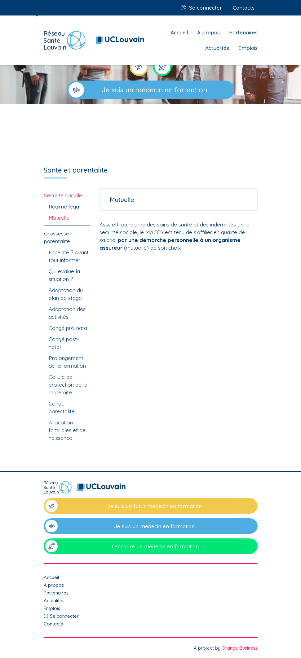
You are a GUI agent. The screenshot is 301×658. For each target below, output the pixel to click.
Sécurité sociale (63, 195)
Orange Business (240, 648)
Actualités (217, 48)
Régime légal (64, 206)
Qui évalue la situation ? (64, 275)
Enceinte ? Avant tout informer (69, 256)
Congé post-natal (64, 343)
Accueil (179, 32)
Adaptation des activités (67, 313)
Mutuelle (59, 217)
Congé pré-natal (68, 328)
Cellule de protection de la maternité (68, 385)
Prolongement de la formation (67, 362)
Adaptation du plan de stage (66, 294)
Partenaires (243, 32)
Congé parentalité (62, 407)
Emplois (248, 48)
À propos (208, 32)
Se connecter (205, 7)
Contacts (244, 7)
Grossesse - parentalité (58, 237)
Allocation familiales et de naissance (67, 430)
